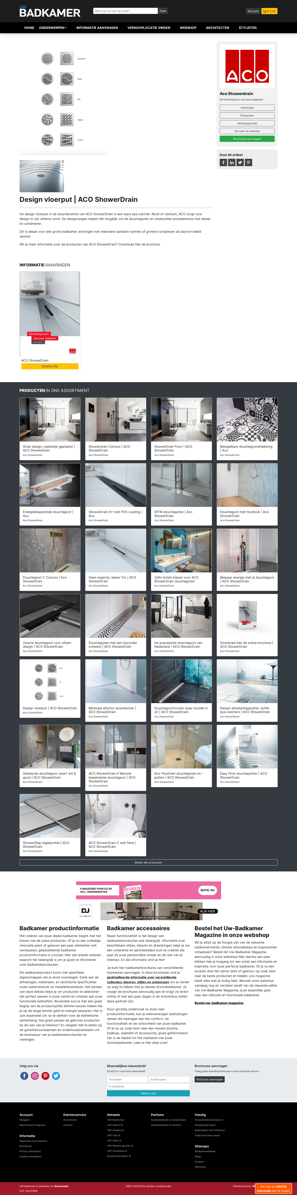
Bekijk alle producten (148, 862)
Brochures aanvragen (247, 138)
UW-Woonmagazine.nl (120, 1145)
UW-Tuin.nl (113, 1135)
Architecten (217, 28)
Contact (68, 1124)
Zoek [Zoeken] (163, 11)
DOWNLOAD (50, 366)
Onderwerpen (52, 28)
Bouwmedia (61, 1186)
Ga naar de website (247, 131)
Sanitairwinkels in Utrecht (166, 1124)
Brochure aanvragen (209, 1079)
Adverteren (70, 1119)
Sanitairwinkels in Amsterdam (168, 1119)
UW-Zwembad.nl (117, 1150)
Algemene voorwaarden (33, 1140)
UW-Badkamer (115, 1119)
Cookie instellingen (30, 1156)
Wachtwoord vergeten (32, 1124)
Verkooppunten (247, 123)
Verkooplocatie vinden (148, 28)
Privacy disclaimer (30, 1151)
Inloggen (24, 1119)
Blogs (198, 1156)
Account (253, 11)
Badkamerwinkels (205, 1151)
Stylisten (248, 28)
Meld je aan (148, 1093)
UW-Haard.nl (115, 1124)
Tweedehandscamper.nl (209, 1119)
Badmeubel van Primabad (210, 1130)
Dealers (199, 1161)
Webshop (188, 28)
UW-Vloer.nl (114, 1140)
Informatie (247, 107)
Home (29, 28)
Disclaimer (26, 1146)
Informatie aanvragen (97, 28)
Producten (247, 115)
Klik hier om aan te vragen (273, 1188)
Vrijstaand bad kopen (207, 1135)
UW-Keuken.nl (115, 1130)
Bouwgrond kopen (205, 1124)
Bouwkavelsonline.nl (119, 1156)
